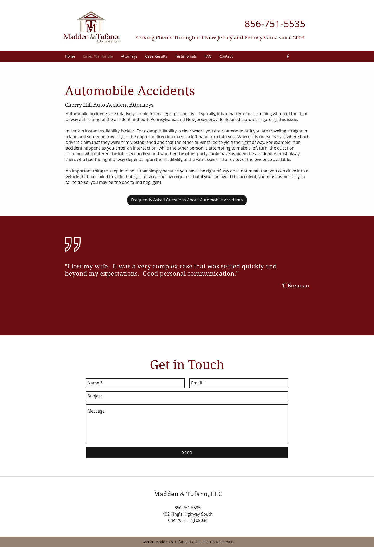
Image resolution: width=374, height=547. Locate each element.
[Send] (187, 452)
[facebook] (287, 56)
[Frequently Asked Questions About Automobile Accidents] (187, 200)
